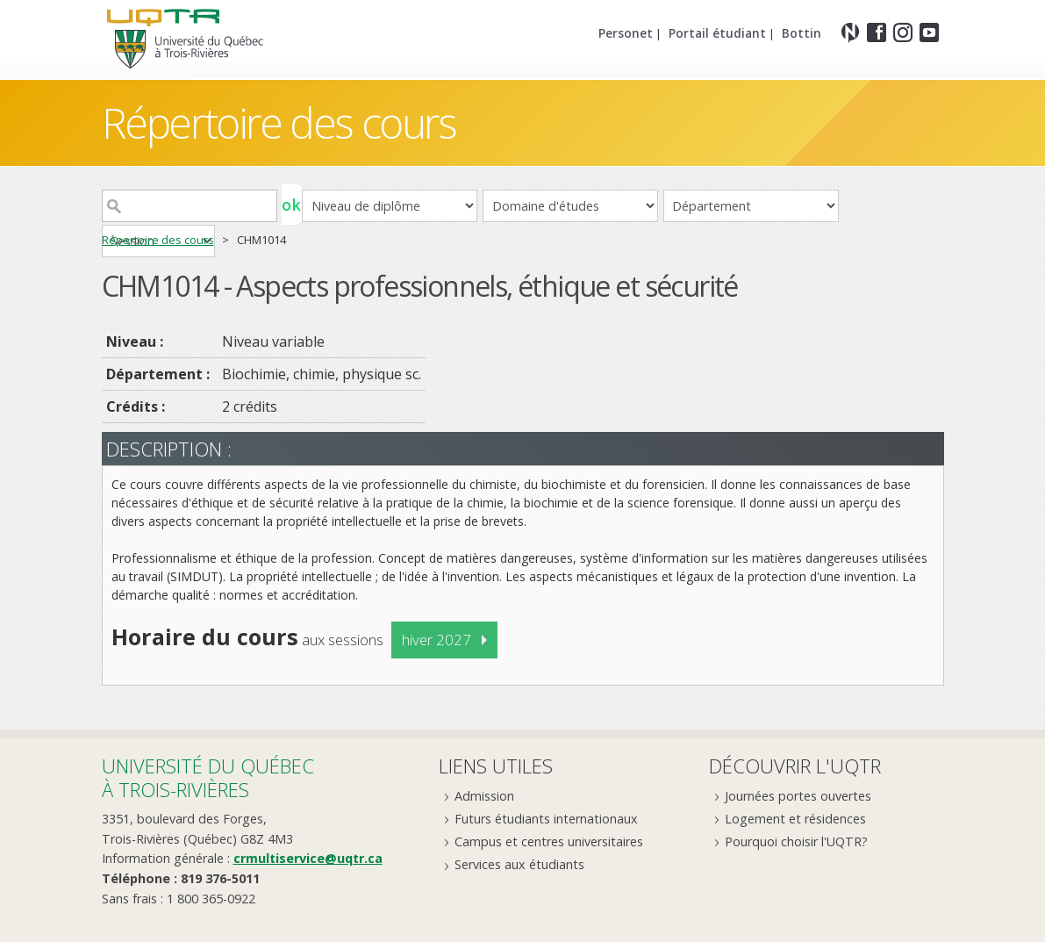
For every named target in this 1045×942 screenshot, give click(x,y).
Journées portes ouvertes (798, 795)
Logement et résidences (795, 818)
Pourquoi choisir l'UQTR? (796, 841)
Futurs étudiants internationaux (546, 818)
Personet (625, 33)
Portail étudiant (717, 33)
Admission (484, 795)
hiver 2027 (436, 639)
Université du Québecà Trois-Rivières (208, 777)
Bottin (801, 33)
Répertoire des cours (279, 122)
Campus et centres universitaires (549, 841)
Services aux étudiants (519, 864)
